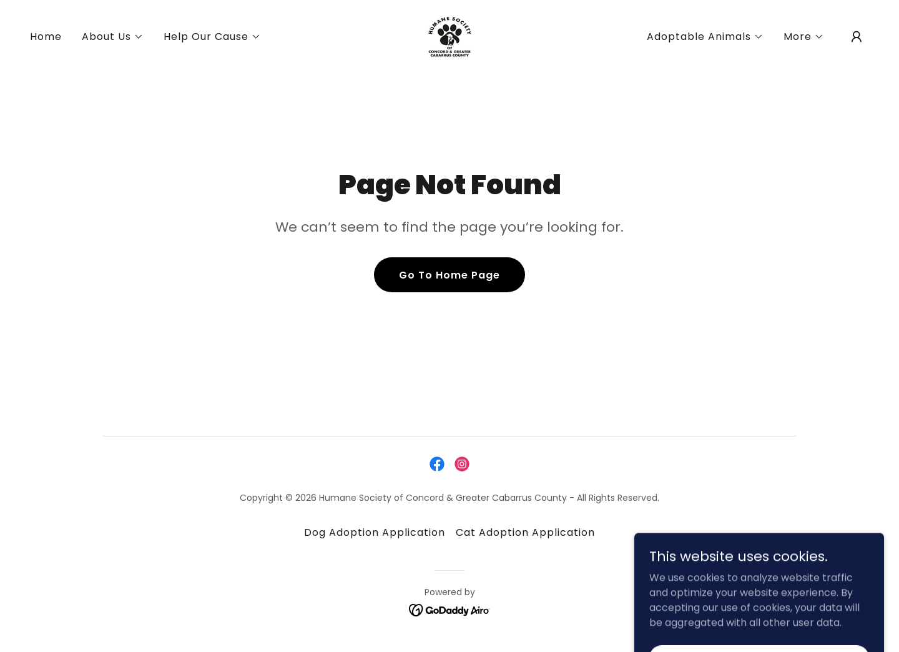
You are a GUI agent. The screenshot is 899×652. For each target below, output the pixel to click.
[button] (113, 36)
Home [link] (46, 36)
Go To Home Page (449, 275)
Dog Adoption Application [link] (374, 532)
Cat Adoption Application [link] (525, 532)
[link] (449, 36)
